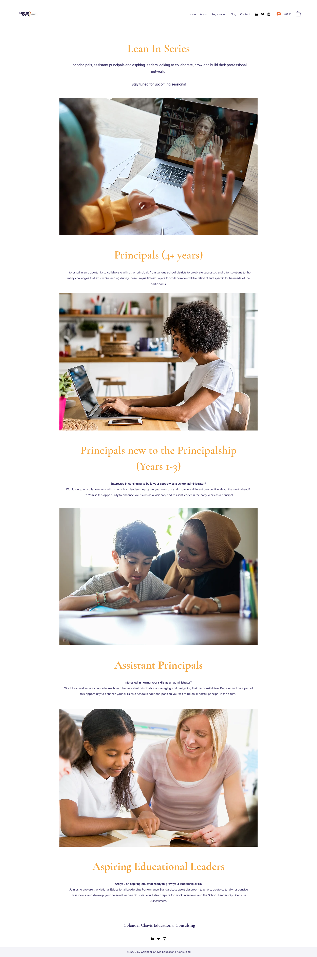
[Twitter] (263, 14)
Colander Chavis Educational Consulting (159, 925)
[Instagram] (269, 14)
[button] (298, 14)
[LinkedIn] (257, 14)
